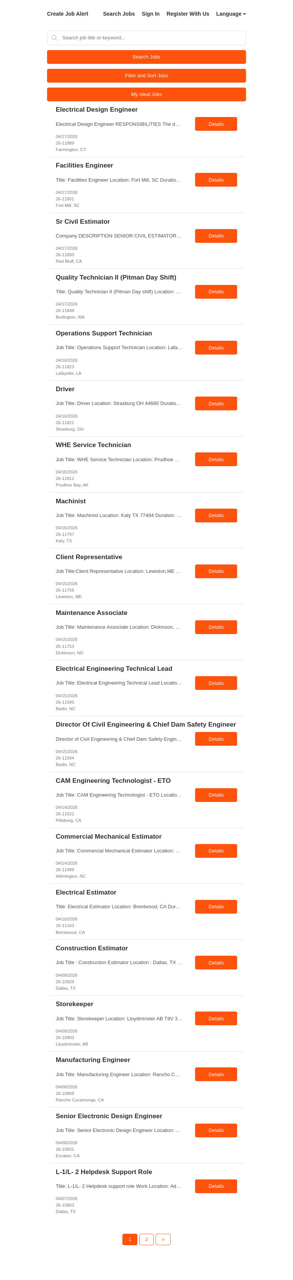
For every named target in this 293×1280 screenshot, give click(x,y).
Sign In (151, 14)
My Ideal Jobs (146, 94)
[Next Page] (163, 1239)
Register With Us (187, 14)
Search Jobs (119, 14)
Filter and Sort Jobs (146, 75)
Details (216, 124)
